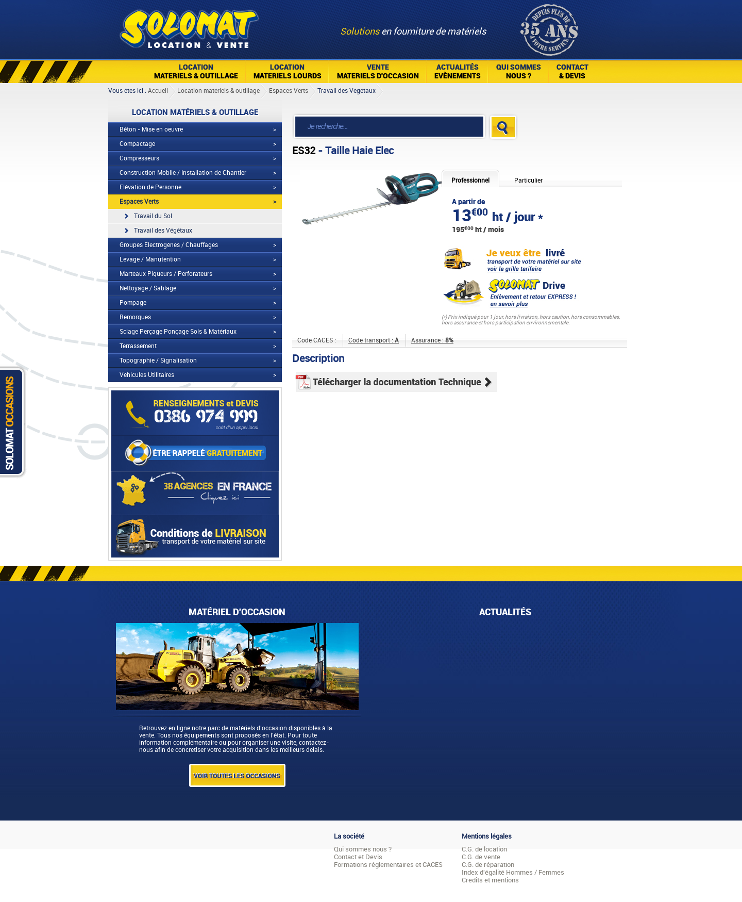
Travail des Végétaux (346, 90)
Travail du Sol (153, 216)
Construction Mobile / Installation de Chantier (183, 172)
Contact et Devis (358, 857)
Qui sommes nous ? (363, 849)
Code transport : (373, 340)
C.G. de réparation (488, 864)
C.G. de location (484, 849)
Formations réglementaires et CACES (388, 864)
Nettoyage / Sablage (148, 288)
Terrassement (138, 346)
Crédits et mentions (490, 880)
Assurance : (432, 340)
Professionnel (470, 180)
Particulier (528, 180)
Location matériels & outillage (218, 90)
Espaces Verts (288, 90)
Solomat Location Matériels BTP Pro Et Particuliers (189, 26)
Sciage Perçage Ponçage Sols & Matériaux (178, 331)
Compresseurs (139, 158)
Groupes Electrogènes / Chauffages (169, 245)
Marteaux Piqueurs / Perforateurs (166, 273)
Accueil (158, 90)
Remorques (135, 317)
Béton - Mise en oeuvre (151, 129)
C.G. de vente (481, 857)
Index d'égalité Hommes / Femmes (513, 872)
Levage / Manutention (150, 259)
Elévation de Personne (150, 187)
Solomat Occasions (14, 421)
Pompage (133, 302)
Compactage (137, 143)
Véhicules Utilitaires (147, 375)
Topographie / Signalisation (158, 360)
